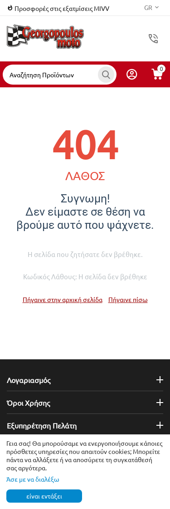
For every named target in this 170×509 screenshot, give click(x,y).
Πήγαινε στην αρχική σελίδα (62, 299)
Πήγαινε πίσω (128, 299)
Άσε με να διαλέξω (32, 479)
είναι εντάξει (44, 496)
